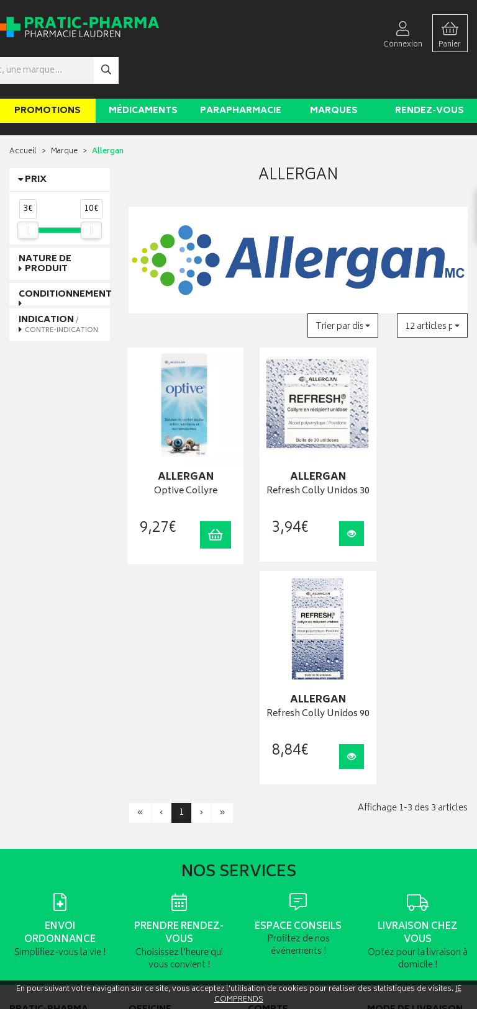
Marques (334, 73)
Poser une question (42, 890)
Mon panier (267, 794)
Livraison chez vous (400, 769)
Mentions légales (157, 870)
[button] (342, 289)
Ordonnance (150, 820)
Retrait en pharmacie (401, 756)
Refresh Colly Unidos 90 (417, 445)
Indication (58, 287)
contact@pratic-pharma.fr (52, 798)
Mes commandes (277, 782)
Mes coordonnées (279, 769)
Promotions (47, 73)
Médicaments (143, 73)
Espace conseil (154, 794)
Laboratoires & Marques (169, 769)
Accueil (23, 115)
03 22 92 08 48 (30, 785)
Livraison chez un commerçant (396, 787)
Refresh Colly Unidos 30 (298, 445)
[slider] (28, 193)
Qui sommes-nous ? (44, 877)
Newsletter (147, 807)
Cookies (143, 895)
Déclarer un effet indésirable (175, 845)
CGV (136, 858)
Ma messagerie (273, 820)
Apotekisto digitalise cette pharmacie (373, 973)
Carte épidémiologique (168, 832)
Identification (270, 756)
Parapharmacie (240, 73)
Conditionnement (65, 257)
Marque (64, 115)
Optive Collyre (179, 438)
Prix (36, 143)
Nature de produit (45, 227)
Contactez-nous (37, 902)
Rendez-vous (429, 73)
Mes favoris (267, 807)
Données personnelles (167, 883)
